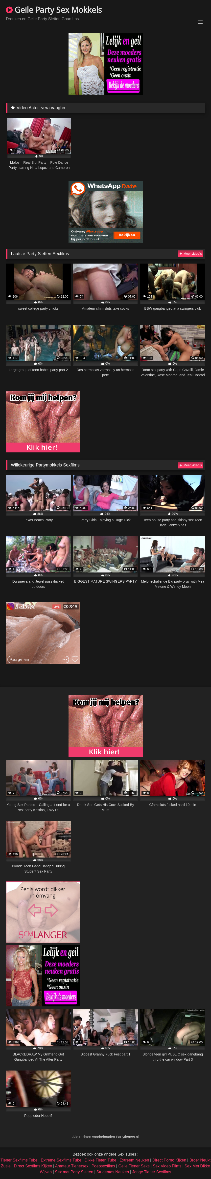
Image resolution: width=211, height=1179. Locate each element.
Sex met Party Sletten (74, 1172)
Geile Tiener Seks (133, 1166)
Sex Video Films (167, 1166)
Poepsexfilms (103, 1166)
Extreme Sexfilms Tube (61, 1160)
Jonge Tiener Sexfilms (151, 1172)
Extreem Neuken (134, 1160)
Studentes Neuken (112, 1172)
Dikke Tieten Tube (100, 1160)
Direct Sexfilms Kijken (33, 1166)
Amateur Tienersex (71, 1166)
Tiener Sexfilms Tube (19, 1160)
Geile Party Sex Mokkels (54, 9)
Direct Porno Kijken (169, 1160)
